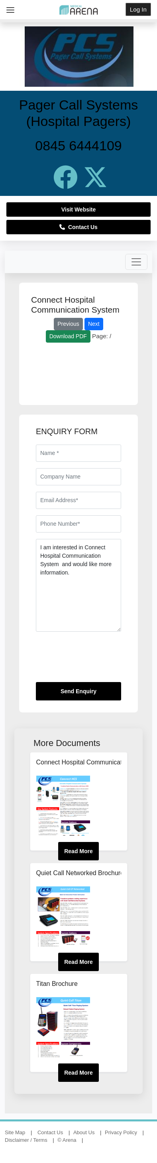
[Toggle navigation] (136, 262)
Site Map (15, 1132)
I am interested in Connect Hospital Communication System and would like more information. (78, 585)
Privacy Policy (121, 1132)
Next (94, 324)
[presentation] (96, 660)
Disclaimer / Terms (26, 1140)
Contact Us (78, 227)
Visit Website (78, 209)
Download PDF (68, 336)
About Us (83, 1132)
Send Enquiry (78, 691)
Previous (68, 324)
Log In (138, 9)
